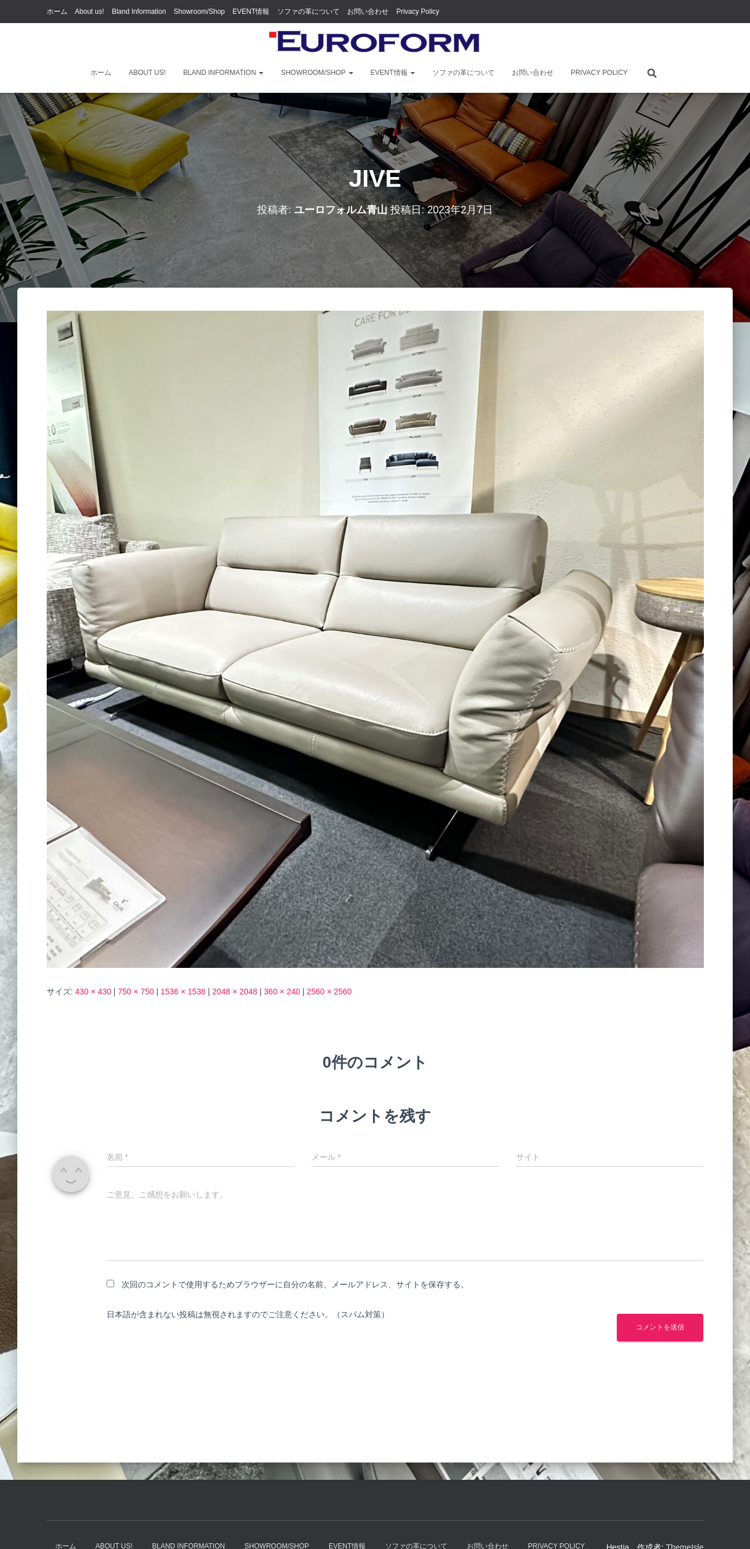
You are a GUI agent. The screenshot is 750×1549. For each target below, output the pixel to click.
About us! (89, 11)
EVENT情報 (250, 11)
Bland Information (139, 11)
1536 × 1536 (182, 991)
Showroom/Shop (199, 11)
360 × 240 (282, 991)
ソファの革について (308, 11)
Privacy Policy (417, 11)
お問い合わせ (368, 11)
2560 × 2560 (329, 991)
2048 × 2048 (234, 991)
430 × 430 (93, 991)
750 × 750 (136, 991)
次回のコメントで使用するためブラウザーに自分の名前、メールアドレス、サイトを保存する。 (295, 1284)
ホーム (57, 11)
